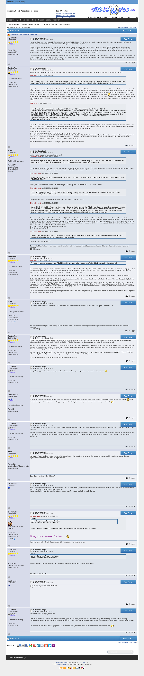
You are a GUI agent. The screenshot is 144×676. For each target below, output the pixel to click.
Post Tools (128, 39)
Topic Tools (127, 31)
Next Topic (133, 27)
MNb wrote (33, 75)
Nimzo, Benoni (65, 18)
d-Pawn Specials (65, 13)
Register (36, 11)
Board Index (25, 20)
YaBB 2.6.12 (83, 662)
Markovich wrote (35, 516)
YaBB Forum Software (60, 664)
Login (28, 11)
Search (41, 20)
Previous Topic (123, 27)
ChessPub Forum (14, 24)
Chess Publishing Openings (31, 24)
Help (34, 20)
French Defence (65, 16)
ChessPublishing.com (112, 17)
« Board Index (13, 657)
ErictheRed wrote (35, 156)
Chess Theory (12, 20)
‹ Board (20, 657)
